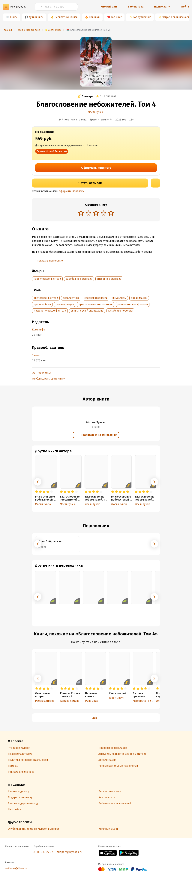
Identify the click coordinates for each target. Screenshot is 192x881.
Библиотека (135, 6)
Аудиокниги (36, 17)
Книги (13, 17)
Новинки (94, 17)
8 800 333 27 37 (43, 852)
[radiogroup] (96, 213)
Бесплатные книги (66, 17)
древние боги (42, 304)
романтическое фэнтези (132, 304)
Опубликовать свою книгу (48, 378)
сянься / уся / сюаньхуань (87, 310)
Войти (185, 6)
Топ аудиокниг (142, 17)
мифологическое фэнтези (50, 310)
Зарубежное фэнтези (79, 278)
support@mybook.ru (69, 852)
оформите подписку (71, 191)
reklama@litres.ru (16, 868)
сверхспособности (95, 298)
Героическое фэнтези (47, 278)
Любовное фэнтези (109, 278)
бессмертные (71, 298)
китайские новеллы (120, 310)
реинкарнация (65, 304)
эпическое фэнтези (46, 298)
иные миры (119, 298)
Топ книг (116, 17)
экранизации (139, 298)
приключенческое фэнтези (95, 304)
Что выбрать (109, 6)
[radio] (81, 213)
